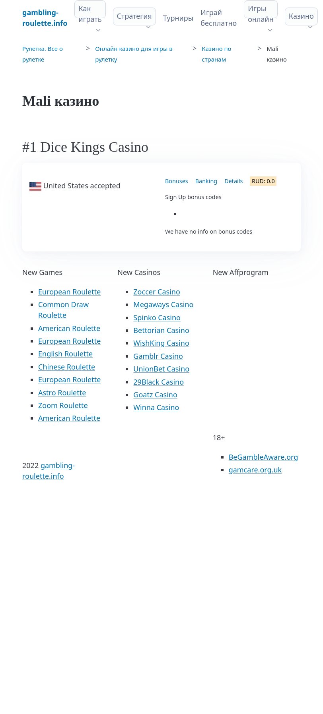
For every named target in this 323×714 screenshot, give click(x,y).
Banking (206, 181)
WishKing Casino (161, 343)
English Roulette (65, 353)
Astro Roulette (62, 392)
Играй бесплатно (218, 18)
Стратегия (134, 16)
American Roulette (69, 328)
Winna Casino (156, 407)
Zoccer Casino (156, 291)
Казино (301, 16)
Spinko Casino (157, 317)
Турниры (178, 18)
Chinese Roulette (66, 367)
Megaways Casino (163, 304)
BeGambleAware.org (263, 457)
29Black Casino (158, 382)
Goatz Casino (155, 394)
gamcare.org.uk (255, 469)
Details (233, 181)
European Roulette (69, 291)
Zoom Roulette (63, 405)
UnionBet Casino (161, 368)
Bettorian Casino (161, 330)
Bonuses (176, 181)
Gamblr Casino (158, 356)
